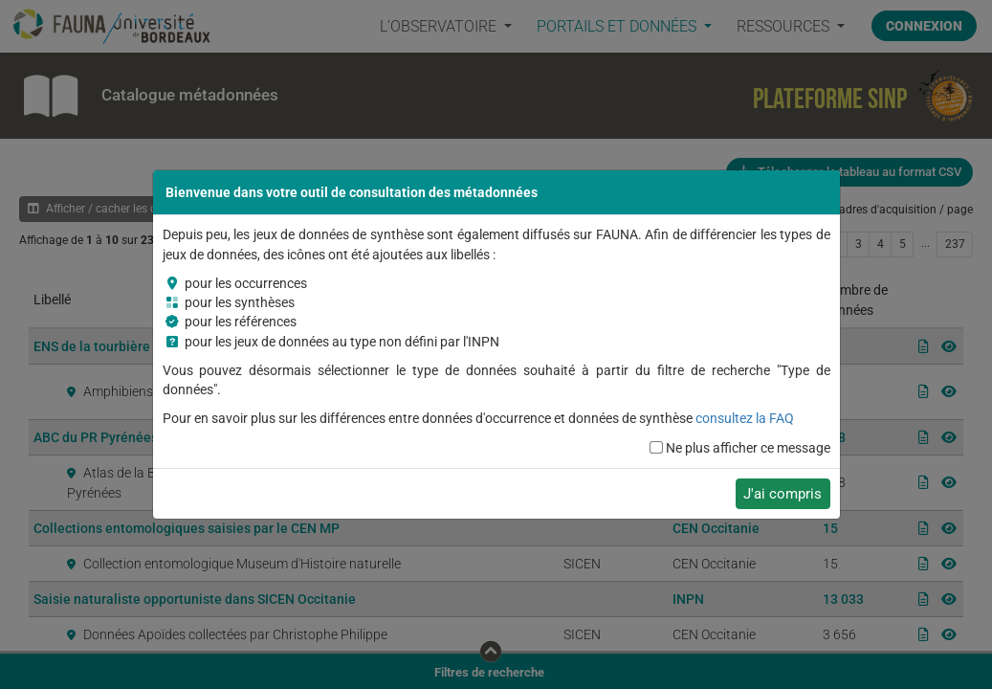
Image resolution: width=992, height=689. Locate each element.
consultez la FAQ (744, 418)
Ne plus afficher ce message (748, 448)
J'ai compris (782, 493)
